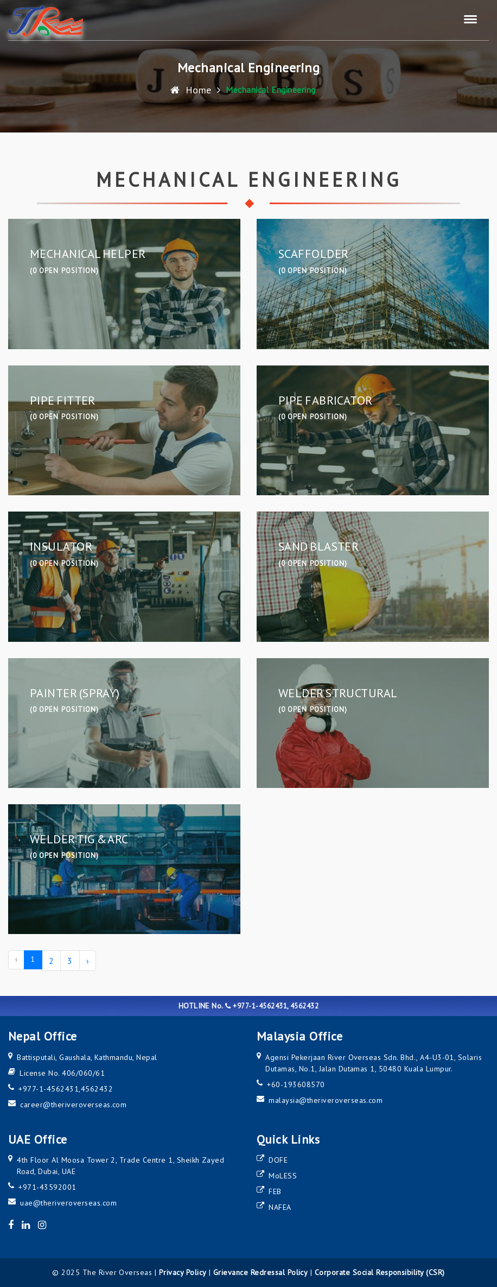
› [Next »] (87, 960)
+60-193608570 (295, 1084)
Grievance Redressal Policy (260, 1272)
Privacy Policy (183, 1272)
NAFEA (280, 1207)
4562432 (97, 1089)
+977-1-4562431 (48, 1089)
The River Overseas (117, 1272)
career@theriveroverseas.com (73, 1104)
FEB (275, 1191)
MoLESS (283, 1176)
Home (190, 89)
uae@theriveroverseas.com (68, 1203)
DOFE (278, 1160)
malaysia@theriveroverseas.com (326, 1100)
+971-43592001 (47, 1187)
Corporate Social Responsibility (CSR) (380, 1272)
